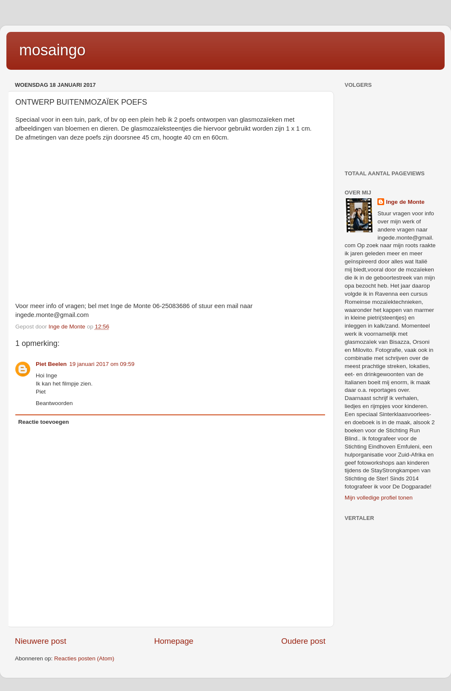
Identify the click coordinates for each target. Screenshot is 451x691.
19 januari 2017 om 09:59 (101, 364)
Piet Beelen (51, 364)
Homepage (173, 641)
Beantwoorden (54, 403)
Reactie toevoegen (43, 422)
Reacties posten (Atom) (84, 658)
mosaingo (52, 50)
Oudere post (303, 641)
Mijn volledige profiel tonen (379, 497)
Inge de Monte (405, 202)
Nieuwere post (40, 641)
